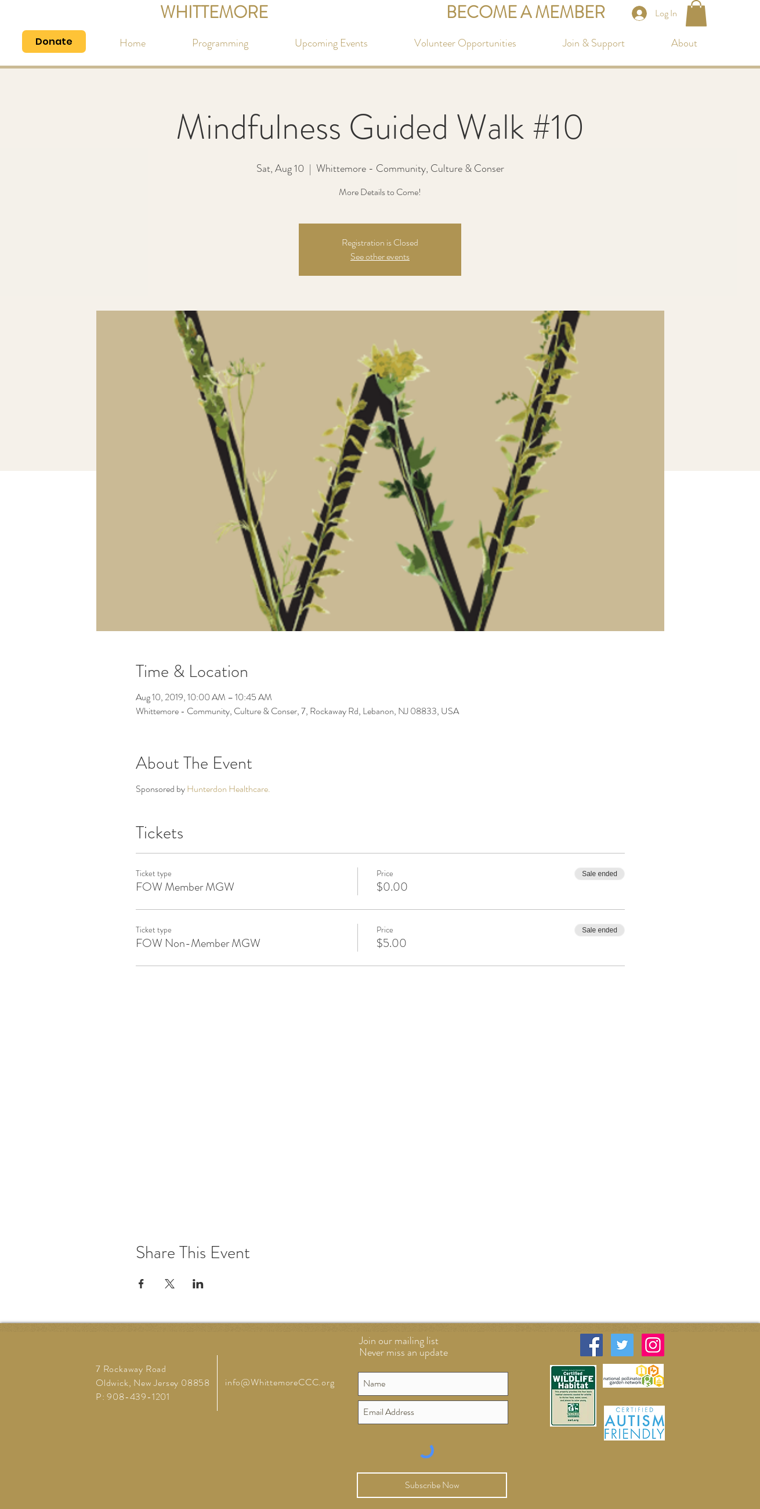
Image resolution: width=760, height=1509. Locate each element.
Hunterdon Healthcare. (228, 788)
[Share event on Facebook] (141, 1283)
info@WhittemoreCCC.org (280, 1382)
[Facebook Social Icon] (591, 1345)
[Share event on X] (169, 1283)
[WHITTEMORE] (213, 13)
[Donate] (54, 41)
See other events (380, 256)
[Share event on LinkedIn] (198, 1283)
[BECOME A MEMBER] (525, 13)
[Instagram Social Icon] (653, 1345)
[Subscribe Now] (432, 1485)
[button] (696, 13)
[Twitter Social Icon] (622, 1345)
